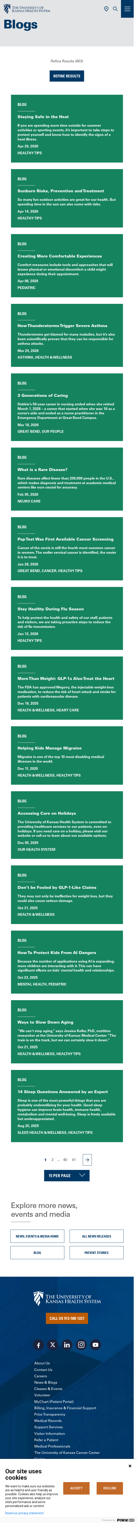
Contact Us (43, 1369)
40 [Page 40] (65, 1159)
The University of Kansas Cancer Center (67, 1452)
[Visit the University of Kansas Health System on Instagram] (81, 1344)
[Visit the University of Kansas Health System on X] (52, 1344)
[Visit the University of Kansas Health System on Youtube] (95, 1344)
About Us (42, 1363)
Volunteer (42, 1395)
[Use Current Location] (106, 8)
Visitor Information (49, 1433)
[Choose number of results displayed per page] (67, 1175)
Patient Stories (96, 1253)
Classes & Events (48, 1388)
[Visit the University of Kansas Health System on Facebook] (38, 1344)
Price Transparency (49, 1414)
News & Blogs (45, 1382)
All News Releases (96, 1236)
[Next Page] (87, 1160)
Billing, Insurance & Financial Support (65, 1408)
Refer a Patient (46, 1440)
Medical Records (48, 1420)
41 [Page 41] (74, 1159)
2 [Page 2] (53, 1159)
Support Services (48, 1427)
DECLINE (109, 1488)
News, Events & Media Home (37, 1236)
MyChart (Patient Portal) (54, 1401)
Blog (37, 1253)
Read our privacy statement (24, 1513)
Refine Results (66, 76)
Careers (40, 1376)
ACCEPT (76, 1488)
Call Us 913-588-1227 (67, 1318)
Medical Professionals (52, 1446)
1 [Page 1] (45, 1159)
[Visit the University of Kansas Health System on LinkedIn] (66, 1344)
